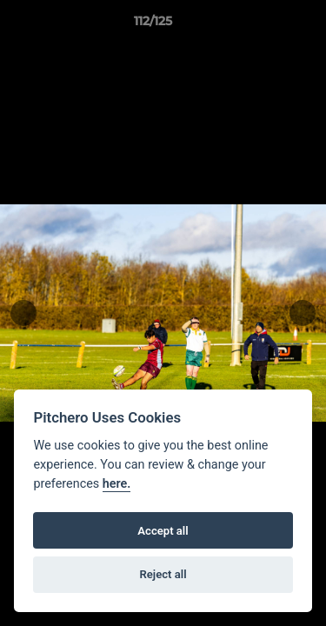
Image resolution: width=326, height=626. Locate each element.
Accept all (162, 530)
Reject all (162, 574)
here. (117, 483)
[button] (263, 25)
